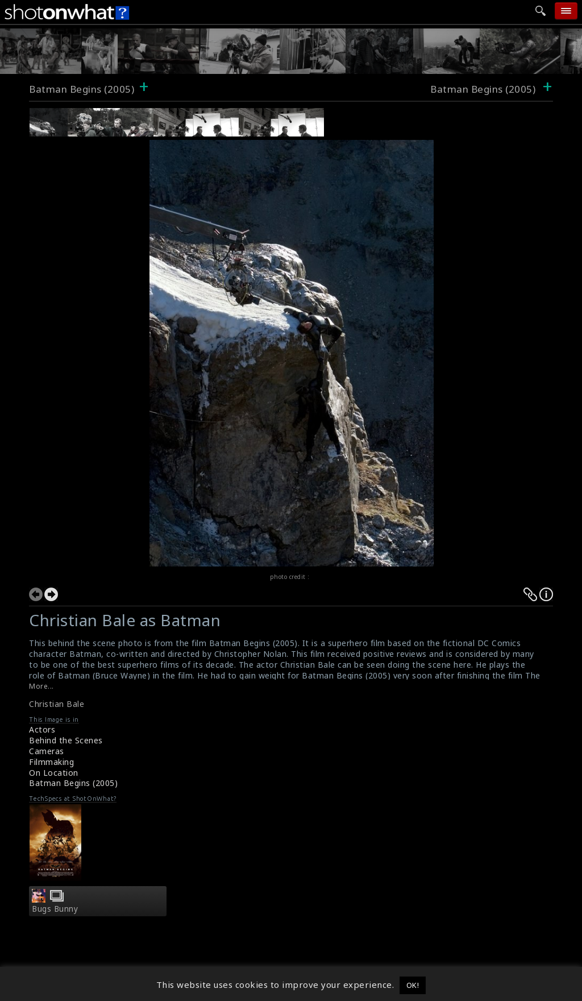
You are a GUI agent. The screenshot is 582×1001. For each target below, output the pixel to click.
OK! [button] (412, 985)
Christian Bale (56, 703)
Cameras (46, 751)
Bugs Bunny (55, 909)
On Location (53, 772)
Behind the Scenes (66, 740)
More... (41, 686)
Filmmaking (51, 761)
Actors (42, 729)
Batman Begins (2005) (81, 89)
